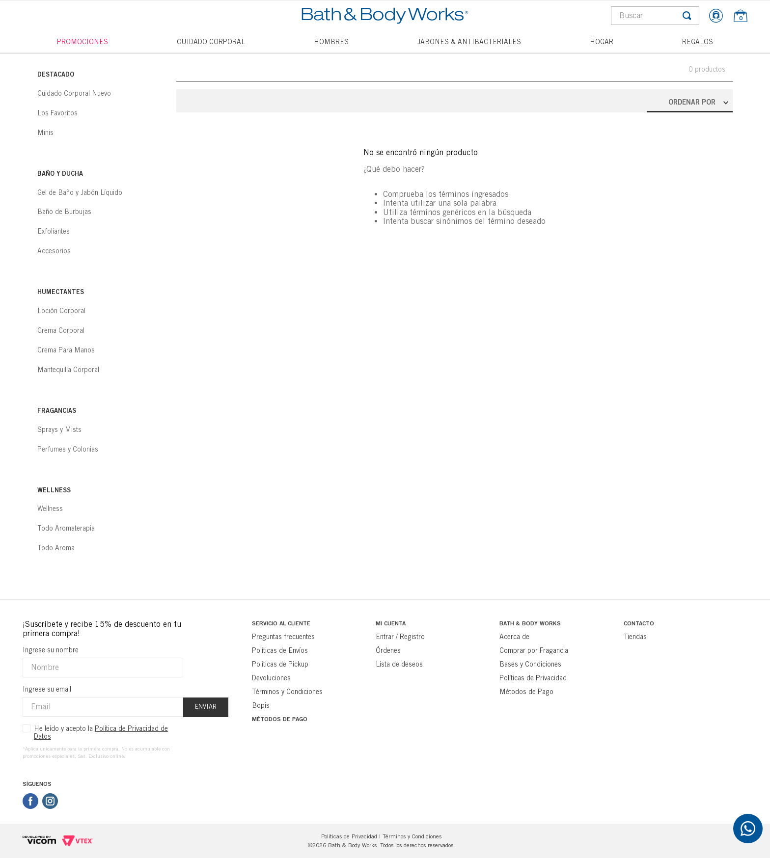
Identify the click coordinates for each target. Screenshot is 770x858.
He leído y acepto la (101, 732)
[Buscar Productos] (687, 16)
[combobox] (655, 15)
